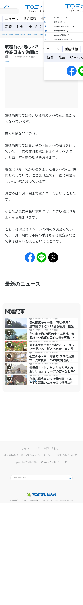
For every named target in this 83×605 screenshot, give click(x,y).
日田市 (66, 36)
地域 (50, 27)
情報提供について (67, 557)
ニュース (11, 18)
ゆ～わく (35, 27)
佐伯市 (52, 36)
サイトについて (30, 550)
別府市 (24, 36)
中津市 (38, 36)
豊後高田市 (11, 65)
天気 (44, 18)
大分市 (9, 36)
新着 (8, 27)
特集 (62, 27)
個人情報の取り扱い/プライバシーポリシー (28, 557)
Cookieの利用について (54, 564)
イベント (59, 18)
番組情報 (29, 18)
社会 (20, 27)
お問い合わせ (51, 550)
